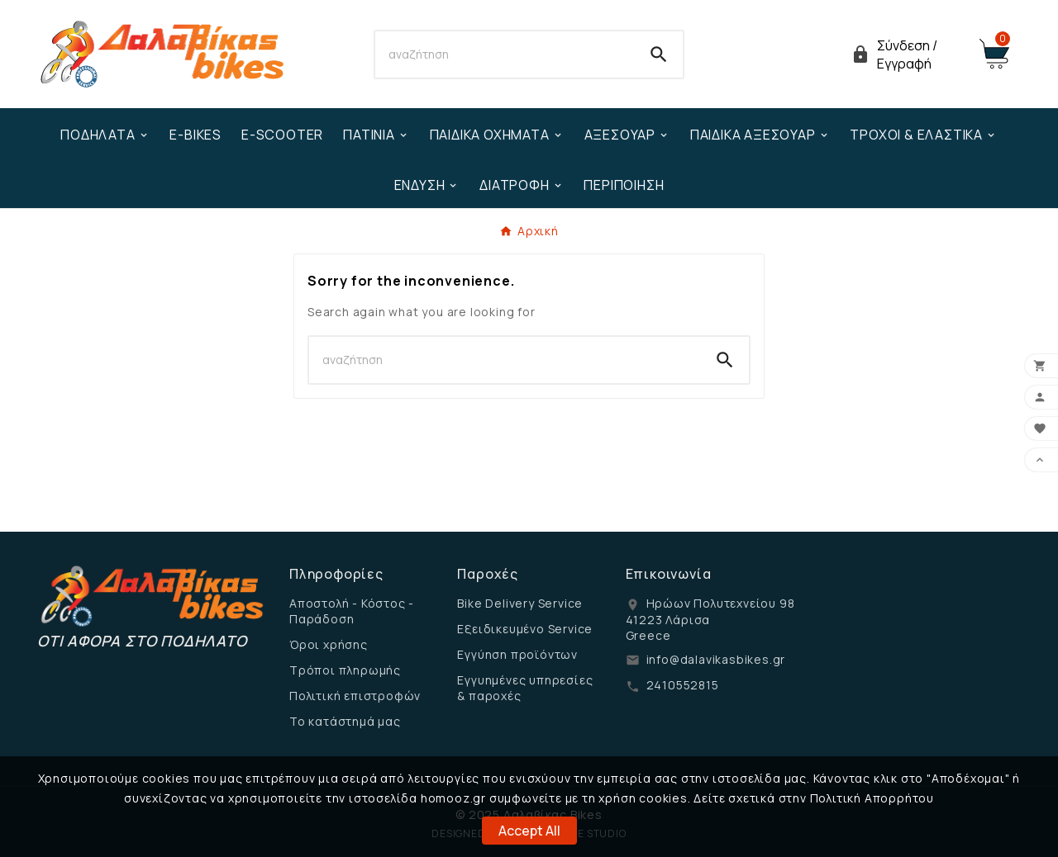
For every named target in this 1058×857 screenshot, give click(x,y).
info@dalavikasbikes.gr (716, 659)
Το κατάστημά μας (345, 721)
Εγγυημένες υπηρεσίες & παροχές (525, 687)
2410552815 (682, 685)
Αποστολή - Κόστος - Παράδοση (351, 611)
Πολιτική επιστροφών (355, 695)
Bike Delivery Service (520, 603)
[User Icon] (905, 54)
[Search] (505, 54)
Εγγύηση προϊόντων (517, 654)
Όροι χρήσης (328, 644)
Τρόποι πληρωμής (345, 670)
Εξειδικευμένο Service (525, 629)
